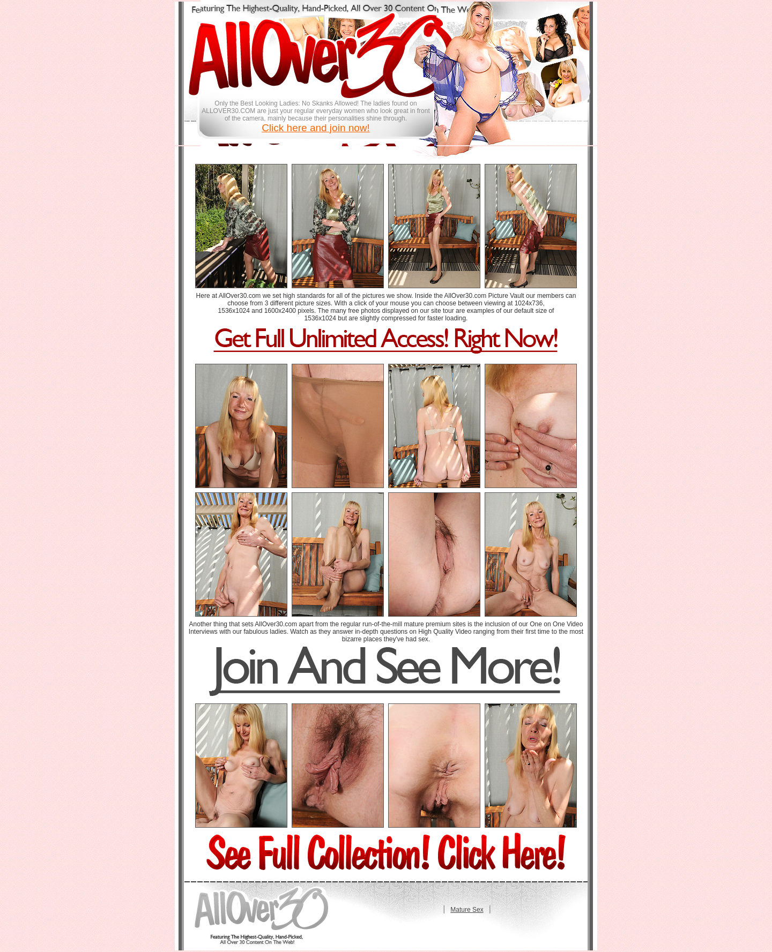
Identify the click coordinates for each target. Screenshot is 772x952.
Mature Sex (466, 909)
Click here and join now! (316, 127)
